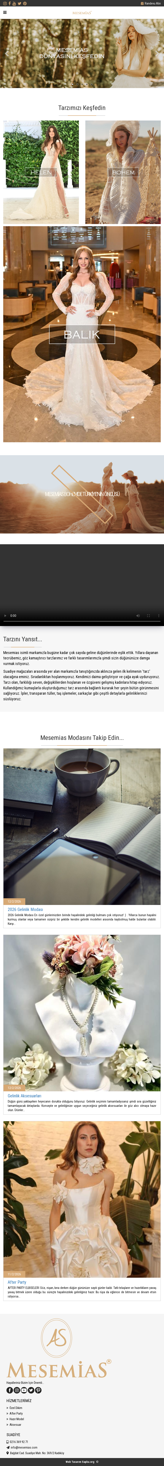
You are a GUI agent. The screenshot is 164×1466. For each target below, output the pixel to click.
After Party (17, 1282)
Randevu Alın (153, 3)
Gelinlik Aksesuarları (24, 1095)
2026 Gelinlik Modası (25, 909)
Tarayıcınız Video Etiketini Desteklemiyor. (82, 585)
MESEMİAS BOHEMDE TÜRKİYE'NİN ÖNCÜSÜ (82, 494)
